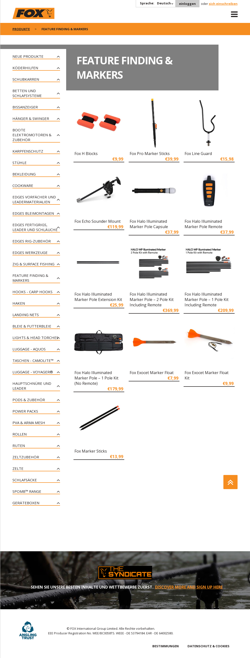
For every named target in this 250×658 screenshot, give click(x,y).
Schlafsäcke (24, 479)
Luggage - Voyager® (32, 371)
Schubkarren (25, 79)
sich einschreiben (223, 3)
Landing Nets (25, 314)
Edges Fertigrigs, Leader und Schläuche (35, 227)
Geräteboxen (25, 502)
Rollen (19, 434)
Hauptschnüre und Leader (31, 386)
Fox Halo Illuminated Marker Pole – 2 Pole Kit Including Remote (152, 299)
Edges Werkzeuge (30, 252)
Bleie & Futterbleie (31, 326)
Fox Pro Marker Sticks (150, 153)
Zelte (17, 468)
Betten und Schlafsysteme (27, 93)
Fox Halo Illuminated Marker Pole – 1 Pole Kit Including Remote (207, 299)
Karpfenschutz (27, 151)
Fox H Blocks (86, 153)
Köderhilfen (25, 67)
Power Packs (25, 411)
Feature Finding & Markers (30, 278)
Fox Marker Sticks (90, 451)
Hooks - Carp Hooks (32, 291)
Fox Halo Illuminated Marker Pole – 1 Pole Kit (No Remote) (96, 378)
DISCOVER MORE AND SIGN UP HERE (189, 587)
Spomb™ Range (26, 491)
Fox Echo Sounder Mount (97, 221)
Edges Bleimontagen (33, 213)
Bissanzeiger (25, 107)
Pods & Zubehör (28, 399)
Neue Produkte (27, 56)
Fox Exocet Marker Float (152, 372)
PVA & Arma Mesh (28, 422)
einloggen (187, 3)
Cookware (22, 185)
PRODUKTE (21, 29)
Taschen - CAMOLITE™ (32, 360)
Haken (18, 303)
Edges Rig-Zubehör (31, 241)
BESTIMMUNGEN (165, 646)
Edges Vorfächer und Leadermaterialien (34, 199)
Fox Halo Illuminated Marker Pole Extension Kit (98, 296)
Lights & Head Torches (35, 337)
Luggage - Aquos (29, 349)
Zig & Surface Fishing (33, 263)
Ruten (18, 445)
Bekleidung (24, 174)
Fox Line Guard (198, 153)
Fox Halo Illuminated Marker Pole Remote (203, 224)
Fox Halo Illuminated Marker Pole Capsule (149, 224)
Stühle (19, 162)
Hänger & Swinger (30, 118)
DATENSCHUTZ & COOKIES (208, 646)
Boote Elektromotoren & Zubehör (32, 134)
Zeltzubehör (25, 457)
